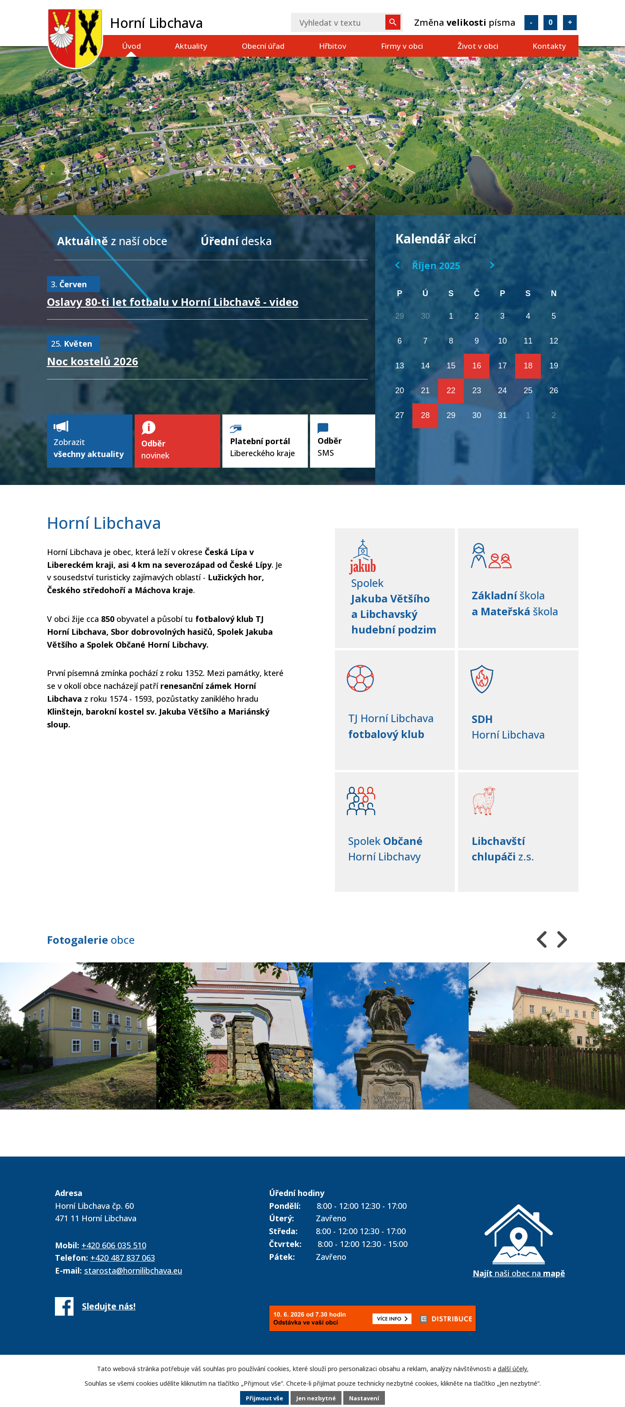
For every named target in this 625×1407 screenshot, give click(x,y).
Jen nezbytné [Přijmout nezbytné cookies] (316, 1398)
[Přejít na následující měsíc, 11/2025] (492, 265)
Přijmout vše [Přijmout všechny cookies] (261, 1398)
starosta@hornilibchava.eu (133, 1272)
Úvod (131, 46)
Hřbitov (332, 46)
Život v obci (478, 46)
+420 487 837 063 (122, 1260)
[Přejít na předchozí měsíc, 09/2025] (397, 265)
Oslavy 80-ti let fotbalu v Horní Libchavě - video (173, 298)
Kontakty (549, 46)
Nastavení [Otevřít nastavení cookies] (367, 1398)
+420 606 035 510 (114, 1247)
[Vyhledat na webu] (347, 22)
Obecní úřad (263, 46)
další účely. (513, 1369)
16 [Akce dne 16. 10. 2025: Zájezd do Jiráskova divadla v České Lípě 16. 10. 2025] (476, 365)
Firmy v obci (402, 46)
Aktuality (191, 46)
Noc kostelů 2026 (92, 358)
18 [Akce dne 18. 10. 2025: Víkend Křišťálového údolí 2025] (528, 365)
